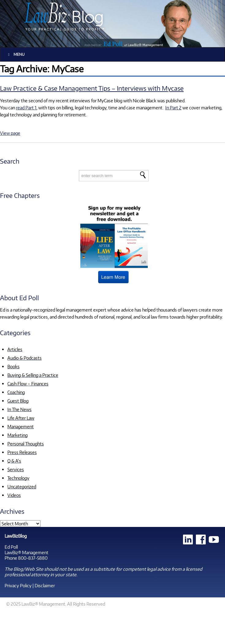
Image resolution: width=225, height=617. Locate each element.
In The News (19, 409)
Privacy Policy (18, 585)
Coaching (16, 392)
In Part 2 (173, 107)
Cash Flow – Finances (27, 383)
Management (20, 426)
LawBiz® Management (26, 552)
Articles (14, 349)
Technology (18, 478)
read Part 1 (26, 107)
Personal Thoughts (25, 443)
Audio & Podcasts (24, 358)
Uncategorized (21, 486)
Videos (14, 495)
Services (15, 469)
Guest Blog (18, 400)
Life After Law (20, 418)
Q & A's (14, 461)
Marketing (17, 435)
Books (13, 366)
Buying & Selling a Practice (32, 375)
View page (10, 133)
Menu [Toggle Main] (15, 54)
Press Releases (22, 452)
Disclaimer (45, 585)
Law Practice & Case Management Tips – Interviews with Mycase (92, 88)
